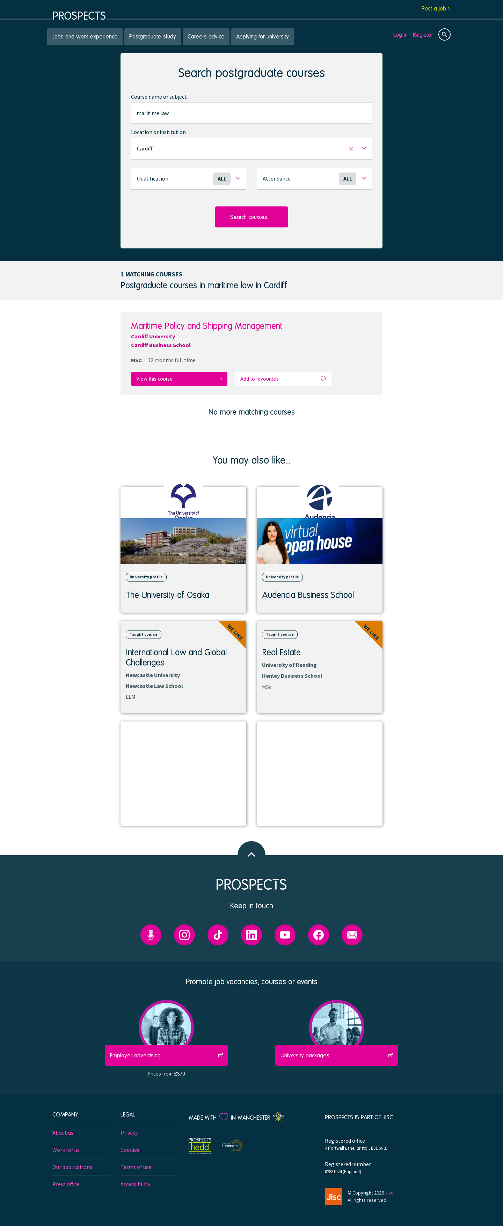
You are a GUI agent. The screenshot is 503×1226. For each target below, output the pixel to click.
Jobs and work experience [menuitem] (85, 36)
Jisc (389, 1192)
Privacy (129, 1132)
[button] (251, 148)
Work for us (66, 1149)
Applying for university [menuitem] (262, 36)
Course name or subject (159, 96)
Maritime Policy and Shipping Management (206, 325)
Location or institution (158, 131)
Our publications (72, 1166)
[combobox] (251, 113)
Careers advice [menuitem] (206, 36)
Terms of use (136, 1166)
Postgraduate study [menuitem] (152, 36)
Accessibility (135, 1183)
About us (62, 1132)
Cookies (130, 1149)
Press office (66, 1183)
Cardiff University (153, 336)
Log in (400, 34)
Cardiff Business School (161, 344)
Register (423, 34)
